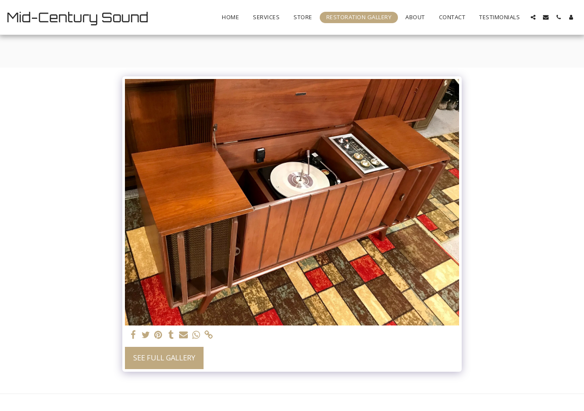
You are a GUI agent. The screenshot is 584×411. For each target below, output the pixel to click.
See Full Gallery (164, 358)
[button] (533, 17)
